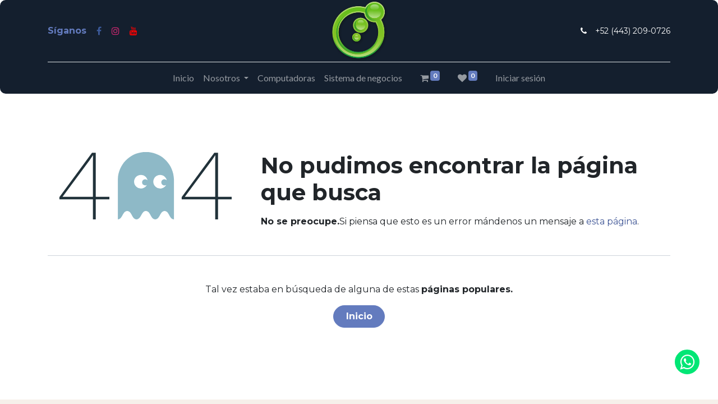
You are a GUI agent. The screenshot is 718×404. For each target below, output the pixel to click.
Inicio (359, 316)
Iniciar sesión (520, 77)
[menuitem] (183, 78)
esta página (611, 221)
